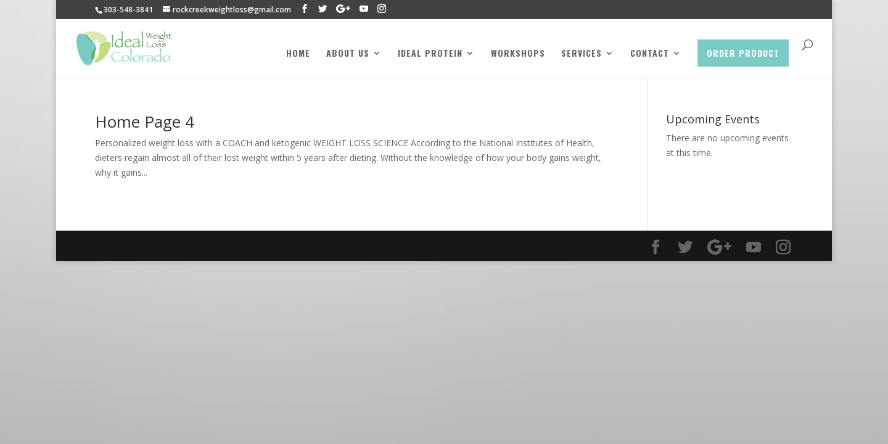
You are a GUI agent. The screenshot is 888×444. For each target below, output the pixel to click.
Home (298, 54)
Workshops (518, 54)
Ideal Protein (430, 54)
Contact (649, 54)
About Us (347, 54)
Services (581, 54)
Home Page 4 (144, 121)
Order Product (743, 52)
